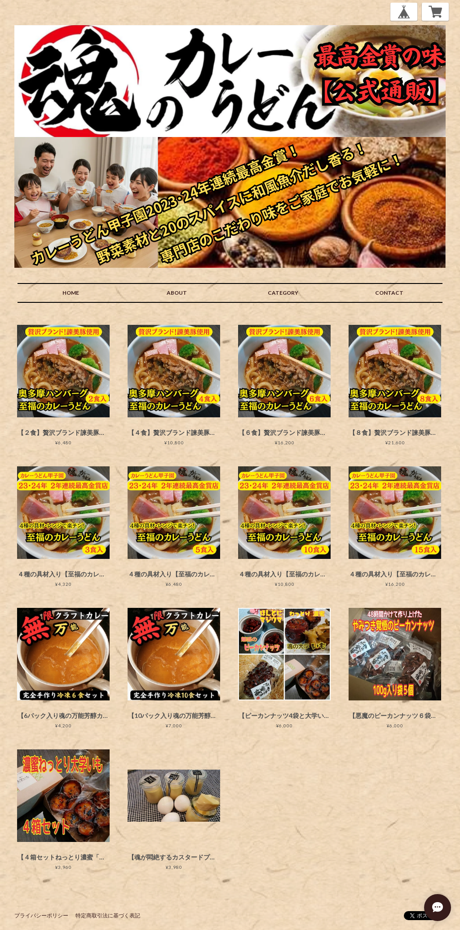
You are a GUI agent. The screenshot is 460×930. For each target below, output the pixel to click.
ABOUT (177, 292)
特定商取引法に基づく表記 (107, 915)
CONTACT (389, 292)
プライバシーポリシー (41, 915)
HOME (70, 292)
